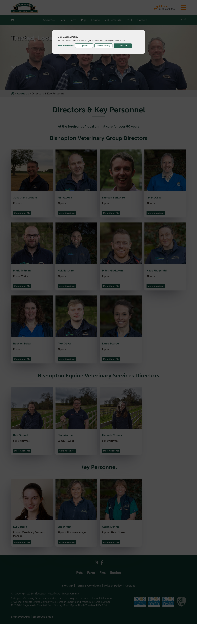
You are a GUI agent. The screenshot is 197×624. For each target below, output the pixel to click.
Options (84, 45)
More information (65, 45)
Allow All (123, 45)
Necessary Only (103, 45)
